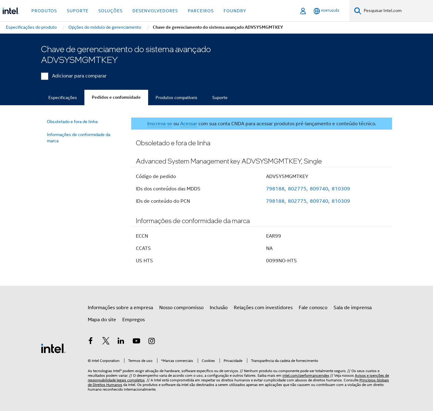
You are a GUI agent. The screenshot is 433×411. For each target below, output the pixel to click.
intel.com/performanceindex (305, 375)
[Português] (326, 11)
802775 (297, 189)
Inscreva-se (159, 124)
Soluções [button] (110, 11)
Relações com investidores (263, 308)
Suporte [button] (77, 11)
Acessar (188, 124)
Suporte (220, 97)
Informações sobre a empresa (120, 308)
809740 (319, 189)
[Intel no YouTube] (136, 341)
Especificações (62, 97)
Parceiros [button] (201, 11)
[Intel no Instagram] (151, 341)
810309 (341, 189)
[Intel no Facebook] (90, 341)
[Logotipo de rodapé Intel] (53, 348)
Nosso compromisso (181, 308)
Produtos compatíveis (176, 97)
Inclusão (219, 308)
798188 (275, 189)
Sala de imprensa (353, 308)
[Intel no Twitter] (106, 341)
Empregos (133, 320)
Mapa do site (102, 320)
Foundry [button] (235, 11)
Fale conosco (313, 308)
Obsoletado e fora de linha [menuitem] (72, 121)
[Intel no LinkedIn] (121, 341)
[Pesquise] (357, 11)
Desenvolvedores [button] (155, 11)
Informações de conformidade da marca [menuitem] (78, 137)
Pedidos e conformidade (116, 97)
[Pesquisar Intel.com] (397, 10)
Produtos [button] (44, 11)
